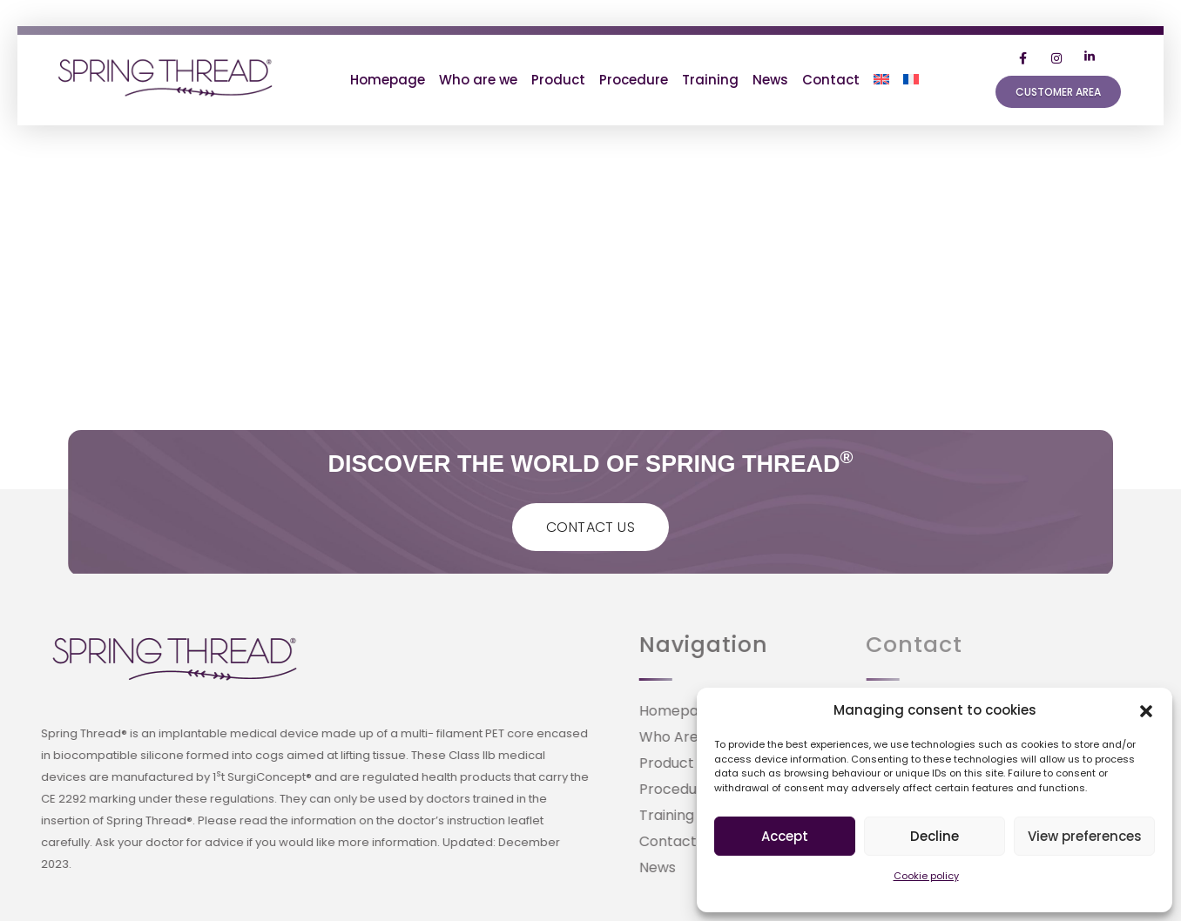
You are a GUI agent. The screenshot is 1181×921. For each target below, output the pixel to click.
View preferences (1085, 836)
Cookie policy (926, 876)
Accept (784, 836)
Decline (934, 836)
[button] (1146, 710)
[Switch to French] (911, 80)
